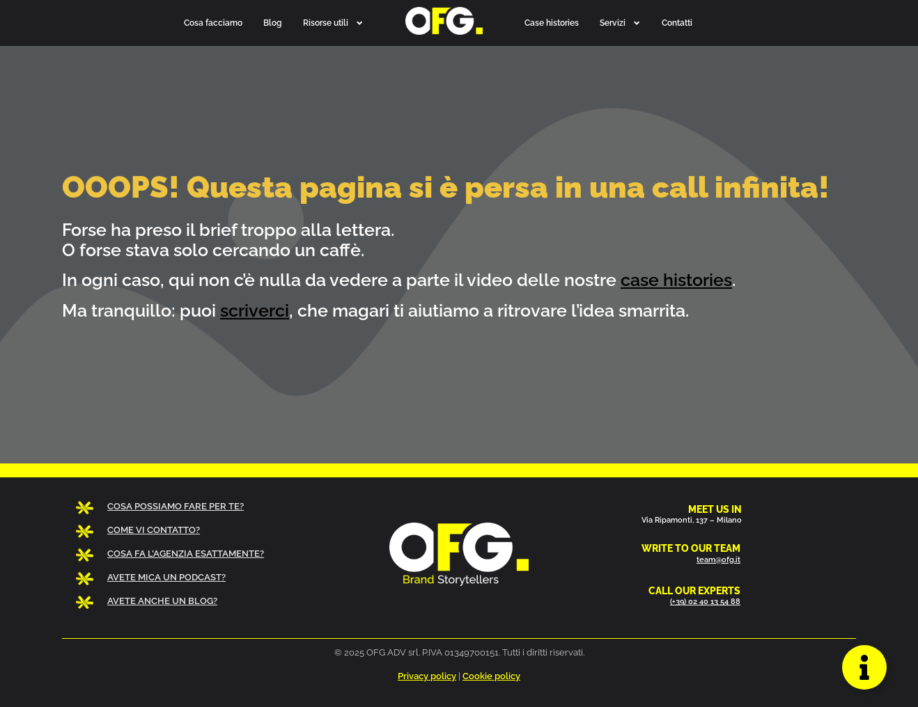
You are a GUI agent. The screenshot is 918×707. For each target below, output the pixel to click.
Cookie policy (491, 676)
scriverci (254, 310)
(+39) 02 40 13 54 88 (705, 601)
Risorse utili (333, 23)
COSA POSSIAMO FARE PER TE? (175, 506)
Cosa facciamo (213, 22)
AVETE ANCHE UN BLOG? (162, 601)
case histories (676, 279)
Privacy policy (427, 676)
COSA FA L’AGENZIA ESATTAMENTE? (185, 553)
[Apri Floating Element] (864, 667)
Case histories (551, 22)
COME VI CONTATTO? (153, 530)
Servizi (620, 23)
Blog (272, 22)
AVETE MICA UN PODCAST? (166, 577)
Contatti (677, 22)
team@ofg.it (718, 559)
